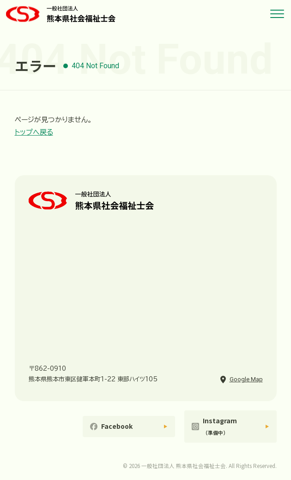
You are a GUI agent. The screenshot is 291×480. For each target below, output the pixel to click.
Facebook (117, 426)
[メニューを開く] (277, 13)
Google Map (246, 379)
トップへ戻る (34, 132)
